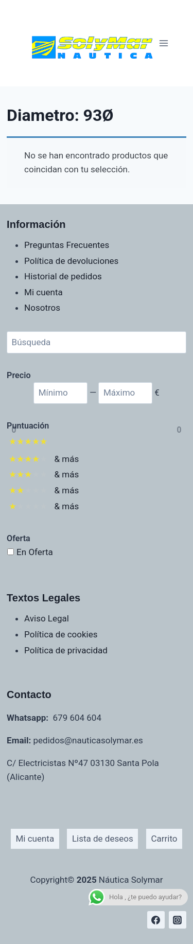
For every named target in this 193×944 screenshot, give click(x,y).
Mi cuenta (43, 292)
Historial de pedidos (63, 276)
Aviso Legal (46, 618)
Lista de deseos (102, 838)
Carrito (164, 838)
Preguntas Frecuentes (66, 245)
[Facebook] (156, 920)
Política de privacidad (66, 650)
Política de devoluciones (71, 261)
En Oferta (34, 552)
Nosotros (42, 307)
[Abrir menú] (163, 43)
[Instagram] (177, 920)
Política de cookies (60, 634)
